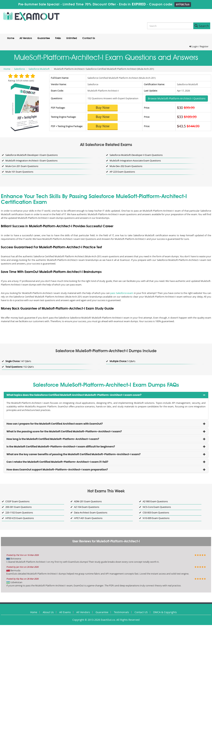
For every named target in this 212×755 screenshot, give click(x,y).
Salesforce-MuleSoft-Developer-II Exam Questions (136, 155)
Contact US (141, 612)
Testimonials (121, 612)
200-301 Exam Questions (18, 507)
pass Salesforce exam (121, 293)
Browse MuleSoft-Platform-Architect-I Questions (177, 98)
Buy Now (102, 107)
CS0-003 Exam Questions (156, 512)
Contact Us (88, 38)
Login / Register (198, 46)
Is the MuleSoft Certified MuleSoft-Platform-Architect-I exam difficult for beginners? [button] (60, 446)
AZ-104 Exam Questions (86, 507)
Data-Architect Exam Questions (90, 512)
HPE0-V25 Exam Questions (19, 518)
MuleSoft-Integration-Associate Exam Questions (135, 160)
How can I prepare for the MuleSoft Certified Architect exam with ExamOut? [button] (54, 423)
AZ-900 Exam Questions (155, 501)
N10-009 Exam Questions (156, 518)
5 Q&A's (122, 361)
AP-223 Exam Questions (122, 171)
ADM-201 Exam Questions (88, 501)
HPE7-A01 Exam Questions (88, 518)
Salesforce (19, 68)
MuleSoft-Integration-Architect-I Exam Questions (31, 160)
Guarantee (43, 38)
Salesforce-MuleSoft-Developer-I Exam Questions (31, 155)
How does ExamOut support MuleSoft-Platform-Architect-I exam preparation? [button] (57, 469)
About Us (48, 612)
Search (202, 26)
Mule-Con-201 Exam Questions (21, 166)
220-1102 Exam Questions (19, 512)
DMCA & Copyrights (165, 612)
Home (10, 38)
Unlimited (71, 38)
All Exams (65, 612)
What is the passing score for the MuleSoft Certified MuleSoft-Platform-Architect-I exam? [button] (64, 431)
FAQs (58, 38)
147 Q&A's (18, 361)
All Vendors (26, 38)
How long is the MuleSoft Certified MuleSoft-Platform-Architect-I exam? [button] (52, 439)
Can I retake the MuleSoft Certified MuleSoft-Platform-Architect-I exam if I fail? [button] (57, 462)
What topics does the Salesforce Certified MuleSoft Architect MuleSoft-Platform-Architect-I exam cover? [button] (73, 395)
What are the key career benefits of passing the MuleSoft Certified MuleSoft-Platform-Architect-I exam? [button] (73, 454)
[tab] (106, 395)
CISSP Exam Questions (17, 501)
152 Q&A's (19, 366)
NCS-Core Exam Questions (157, 507)
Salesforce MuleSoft (39, 68)
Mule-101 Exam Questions (19, 171)
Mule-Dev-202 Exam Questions (126, 166)
